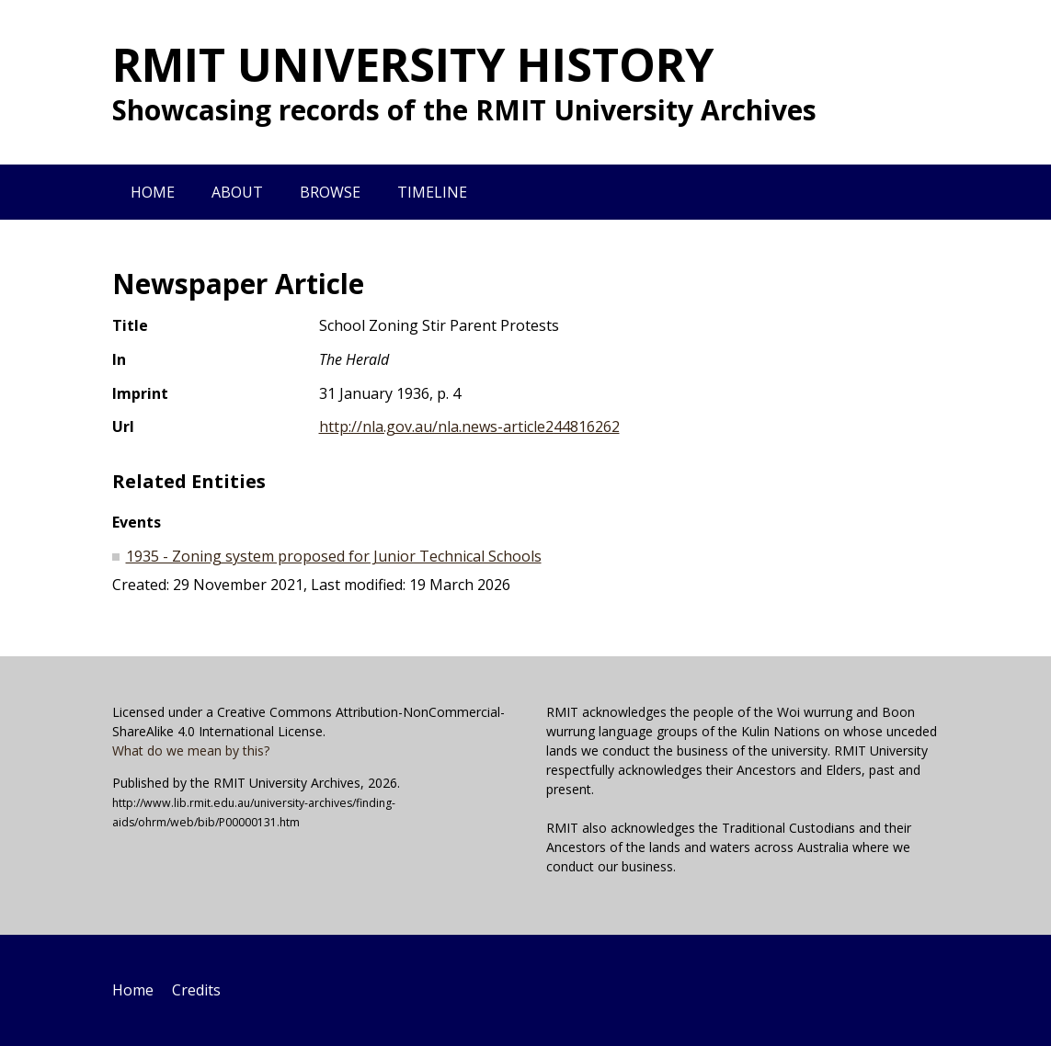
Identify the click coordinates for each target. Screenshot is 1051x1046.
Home (153, 192)
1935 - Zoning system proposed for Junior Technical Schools (334, 556)
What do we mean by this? (190, 750)
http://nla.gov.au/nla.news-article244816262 (469, 426)
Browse (330, 192)
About (237, 192)
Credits (196, 990)
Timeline (432, 192)
